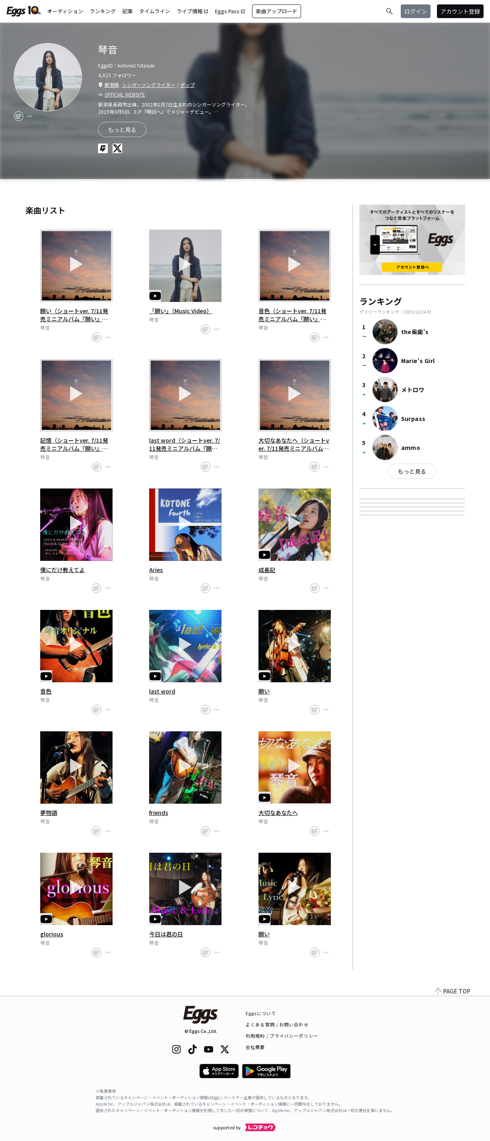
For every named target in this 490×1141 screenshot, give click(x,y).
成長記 (266, 570)
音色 (45, 691)
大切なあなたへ (278, 813)
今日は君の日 (166, 934)
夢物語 (48, 813)
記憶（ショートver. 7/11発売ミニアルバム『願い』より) (74, 444)
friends (158, 813)
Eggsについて (261, 1013)
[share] (18, 116)
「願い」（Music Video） (180, 311)
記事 (127, 11)
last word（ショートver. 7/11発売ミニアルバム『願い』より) (184, 444)
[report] (30, 116)
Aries (156, 570)
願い (264, 691)
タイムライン (154, 11)
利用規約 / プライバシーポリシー (282, 1035)
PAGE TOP (452, 991)
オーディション (65, 11)
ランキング (103, 11)
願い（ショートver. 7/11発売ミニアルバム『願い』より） (74, 315)
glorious (51, 934)
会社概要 (255, 1047)
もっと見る (412, 471)
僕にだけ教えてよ (62, 570)
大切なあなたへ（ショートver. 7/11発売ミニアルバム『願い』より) (293, 444)
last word (162, 691)
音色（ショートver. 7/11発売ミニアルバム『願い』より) (292, 315)
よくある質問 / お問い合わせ (277, 1024)
